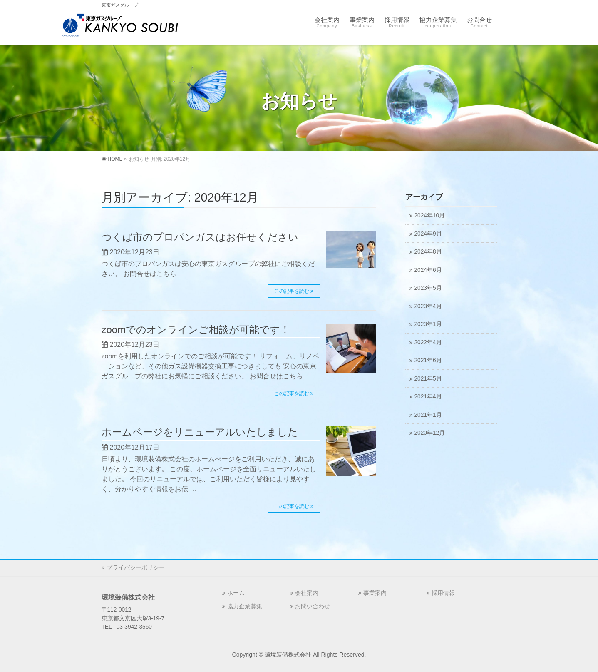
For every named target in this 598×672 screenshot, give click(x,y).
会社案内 (306, 593)
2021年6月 (428, 360)
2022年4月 (428, 342)
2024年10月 (429, 215)
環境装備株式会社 (288, 654)
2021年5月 (428, 379)
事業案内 (375, 593)
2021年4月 (428, 396)
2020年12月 (429, 433)
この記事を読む (290, 291)
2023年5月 (428, 288)
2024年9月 (428, 234)
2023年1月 (428, 324)
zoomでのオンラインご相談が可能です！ (196, 329)
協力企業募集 (244, 606)
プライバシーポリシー (136, 567)
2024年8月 (428, 252)
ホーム (236, 593)
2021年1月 (428, 415)
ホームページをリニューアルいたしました (200, 432)
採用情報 (443, 593)
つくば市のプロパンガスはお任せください (200, 237)
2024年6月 (428, 270)
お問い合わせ (312, 606)
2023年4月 (428, 306)
